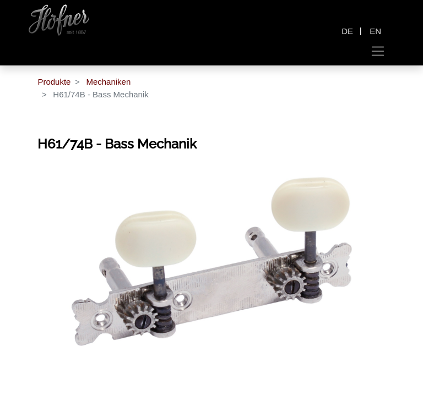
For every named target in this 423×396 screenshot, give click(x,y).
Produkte (53, 81)
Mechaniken (108, 81)
